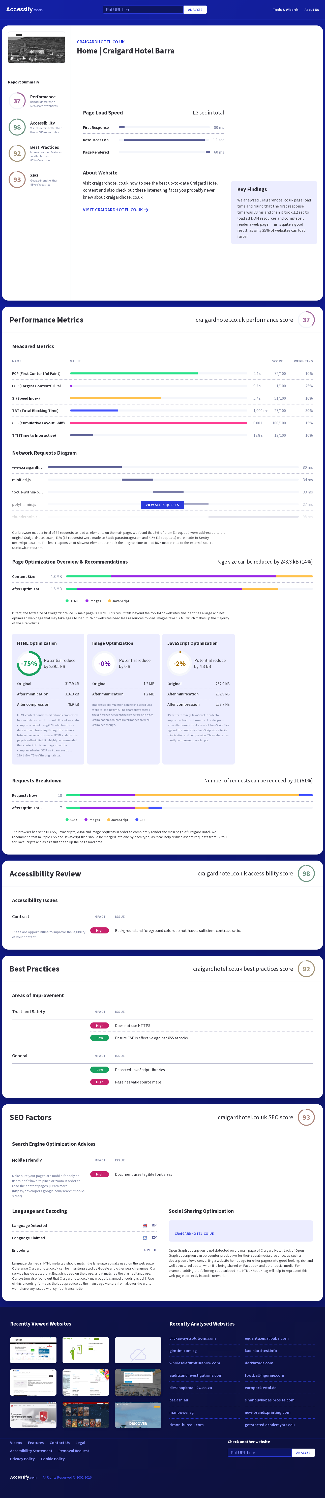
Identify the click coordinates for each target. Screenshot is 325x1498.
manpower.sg (181, 1412)
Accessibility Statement (31, 1450)
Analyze (195, 9)
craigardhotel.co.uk (101, 42)
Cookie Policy (53, 1458)
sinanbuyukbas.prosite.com (269, 1399)
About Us (312, 9)
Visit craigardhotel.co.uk (116, 210)
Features (36, 1442)
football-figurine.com (264, 1375)
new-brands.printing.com (267, 1412)
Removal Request (73, 1450)
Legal (80, 1442)
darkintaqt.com (259, 1362)
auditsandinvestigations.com (195, 1375)
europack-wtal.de (260, 1387)
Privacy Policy (22, 1458)
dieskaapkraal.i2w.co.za (190, 1387)
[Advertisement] (197, 86)
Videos (16, 1442)
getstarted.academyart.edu (270, 1424)
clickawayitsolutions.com (192, 1338)
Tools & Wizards (286, 9)
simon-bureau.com (186, 1424)
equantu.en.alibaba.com (267, 1338)
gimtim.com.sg (183, 1350)
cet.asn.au (178, 1399)
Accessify (24, 9)
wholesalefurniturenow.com (194, 1362)
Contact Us (60, 1442)
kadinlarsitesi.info (261, 1350)
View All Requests (162, 505)
